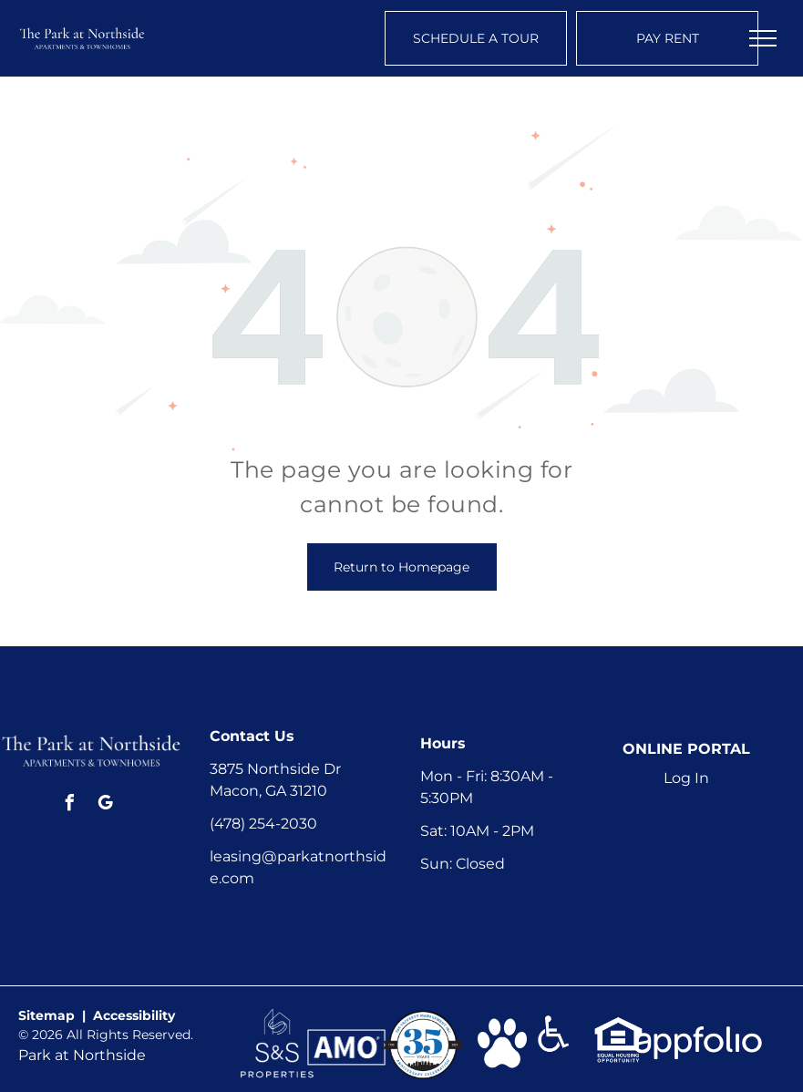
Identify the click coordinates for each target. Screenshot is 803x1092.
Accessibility (134, 1015)
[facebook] (70, 805)
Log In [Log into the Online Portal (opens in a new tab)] (686, 778)
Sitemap (46, 1015)
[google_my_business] (105, 805)
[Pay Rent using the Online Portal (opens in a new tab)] (667, 38)
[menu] (763, 38)
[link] (277, 1016)
